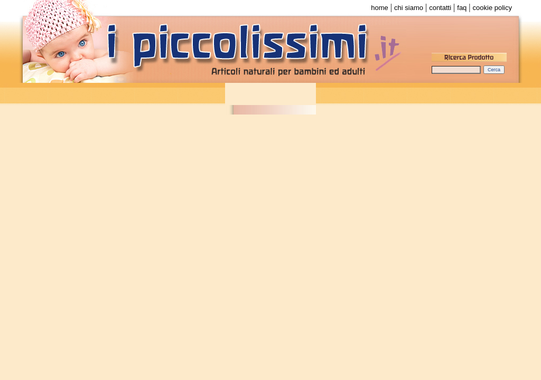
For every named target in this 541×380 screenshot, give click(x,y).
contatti (440, 8)
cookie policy (492, 8)
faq (462, 8)
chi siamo (408, 8)
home (379, 8)
